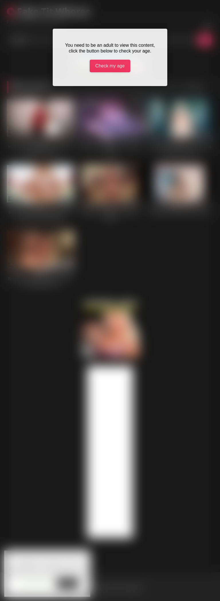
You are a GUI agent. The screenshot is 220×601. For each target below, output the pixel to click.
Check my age (110, 65)
